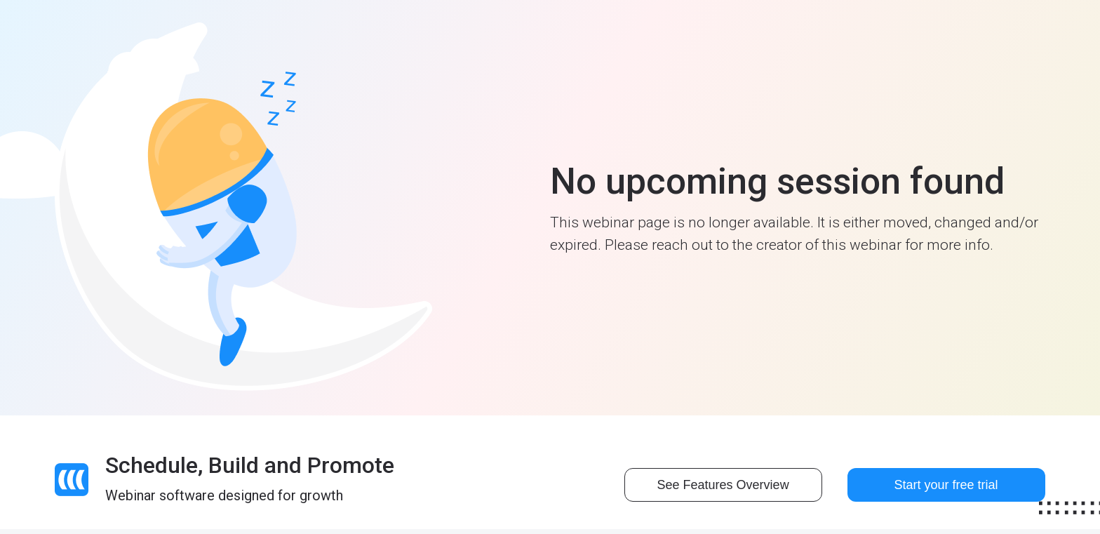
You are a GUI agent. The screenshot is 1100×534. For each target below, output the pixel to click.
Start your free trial (946, 485)
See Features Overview (723, 485)
